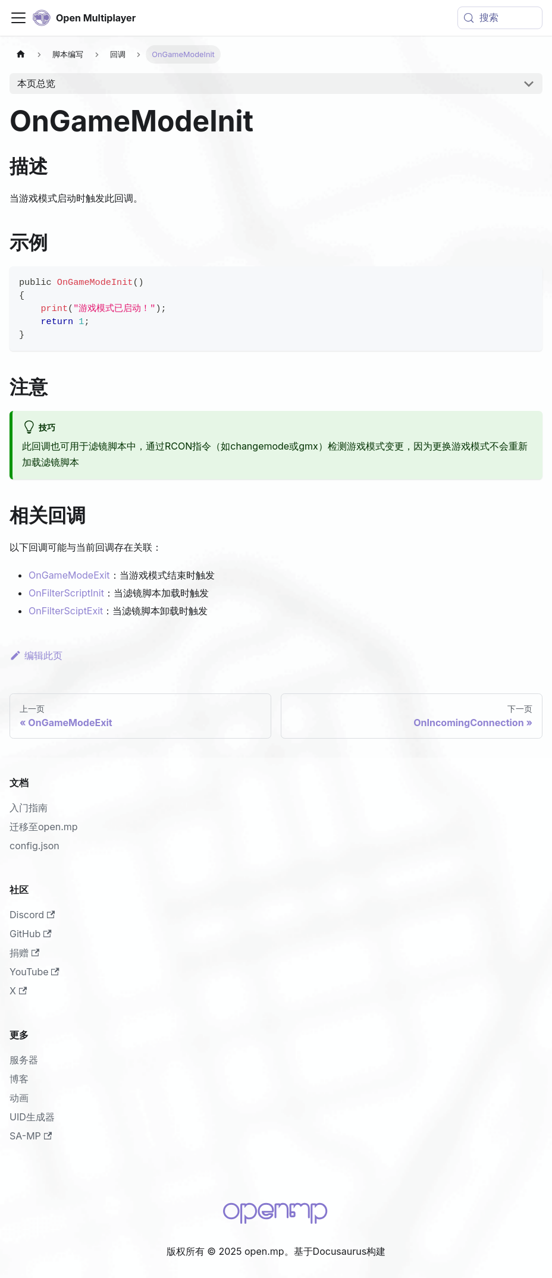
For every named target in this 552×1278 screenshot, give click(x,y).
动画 (19, 1098)
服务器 (24, 1060)
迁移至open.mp (44, 827)
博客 (19, 1079)
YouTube (34, 972)
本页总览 (36, 83)
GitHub (31, 934)
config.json (34, 846)
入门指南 (29, 808)
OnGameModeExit (69, 575)
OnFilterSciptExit (66, 611)
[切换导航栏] (18, 18)
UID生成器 (32, 1117)
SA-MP (31, 1136)
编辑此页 (36, 655)
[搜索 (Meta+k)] (499, 18)
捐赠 (24, 953)
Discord (32, 915)
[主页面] (21, 54)
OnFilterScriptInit (66, 593)
